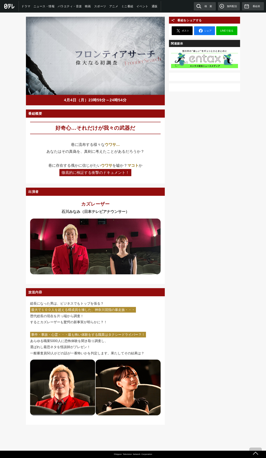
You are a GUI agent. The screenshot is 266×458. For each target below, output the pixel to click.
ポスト (182, 30)
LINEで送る (226, 30)
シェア (204, 30)
